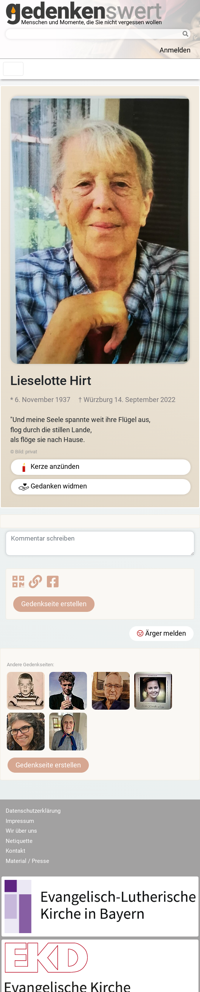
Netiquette (19, 841)
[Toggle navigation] (13, 69)
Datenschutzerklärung (33, 810)
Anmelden (175, 50)
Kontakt (15, 850)
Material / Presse (27, 861)
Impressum (20, 821)
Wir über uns (21, 830)
